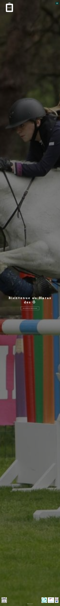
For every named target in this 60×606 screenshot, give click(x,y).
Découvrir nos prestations (30, 308)
